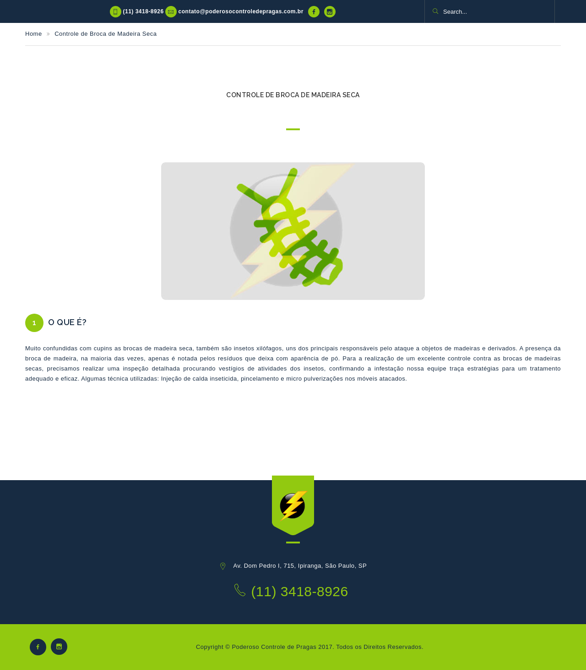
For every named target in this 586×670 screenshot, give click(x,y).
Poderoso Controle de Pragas (274, 646)
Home (33, 33)
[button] (435, 12)
